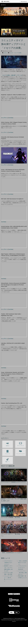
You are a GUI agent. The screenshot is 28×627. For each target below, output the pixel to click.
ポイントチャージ (24, 1)
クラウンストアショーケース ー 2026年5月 (22, 567)
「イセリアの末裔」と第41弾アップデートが (11, 75)
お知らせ (6, 52)
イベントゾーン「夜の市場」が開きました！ (22, 572)
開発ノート (8, 459)
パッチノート (7, 451)
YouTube (11, 117)
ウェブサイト (4, 117)
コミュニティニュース (20, 451)
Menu (3, 5)
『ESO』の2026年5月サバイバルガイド (22, 562)
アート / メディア (20, 443)
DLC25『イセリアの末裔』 (16, 52)
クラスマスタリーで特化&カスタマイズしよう (8, 562)
